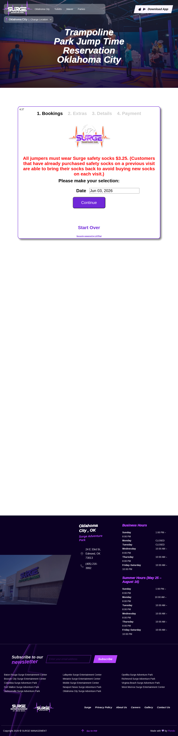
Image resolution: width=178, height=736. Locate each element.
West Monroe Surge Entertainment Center (143, 687)
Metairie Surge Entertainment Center (81, 678)
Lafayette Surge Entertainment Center (82, 674)
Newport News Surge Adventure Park (82, 687)
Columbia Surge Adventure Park (20, 683)
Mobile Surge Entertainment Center (81, 683)
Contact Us (163, 707)
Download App (153, 9)
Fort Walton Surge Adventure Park (21, 687)
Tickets (58, 9)
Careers (135, 707)
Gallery (148, 707)
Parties (81, 9)
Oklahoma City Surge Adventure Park (82, 691)
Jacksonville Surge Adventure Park (22, 691)
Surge (85, 707)
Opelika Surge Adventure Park (137, 674)
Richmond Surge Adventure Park (138, 678)
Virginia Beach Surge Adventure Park (141, 683)
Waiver (69, 9)
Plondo (171, 730)
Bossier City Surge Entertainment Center (25, 678)
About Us (120, 707)
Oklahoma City (42, 9)
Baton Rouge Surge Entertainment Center (25, 674)
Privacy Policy (102, 707)
